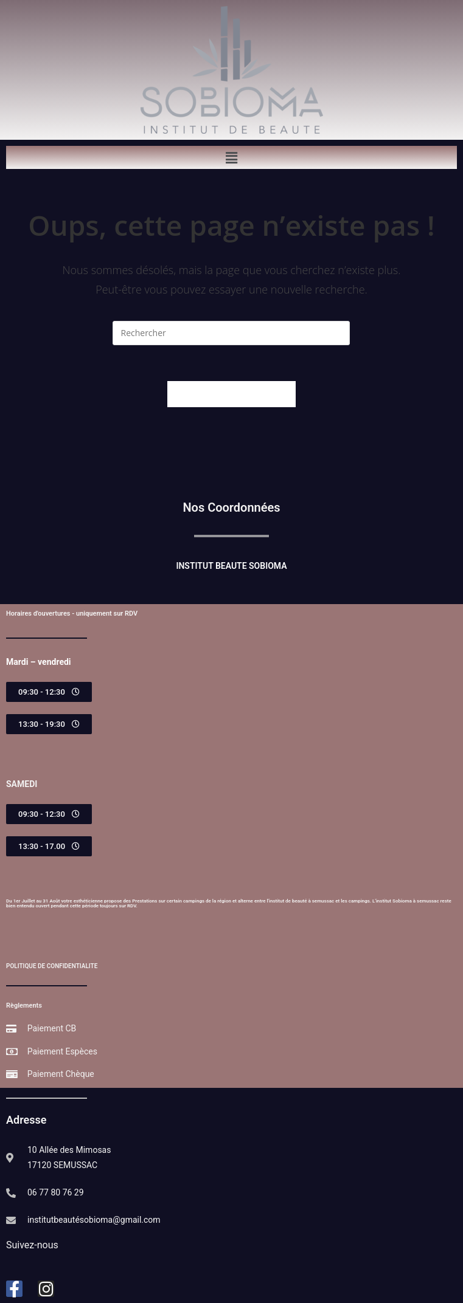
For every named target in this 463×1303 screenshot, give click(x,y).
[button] (231, 157)
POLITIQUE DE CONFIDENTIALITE (51, 966)
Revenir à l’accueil (231, 394)
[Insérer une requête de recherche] (231, 333)
